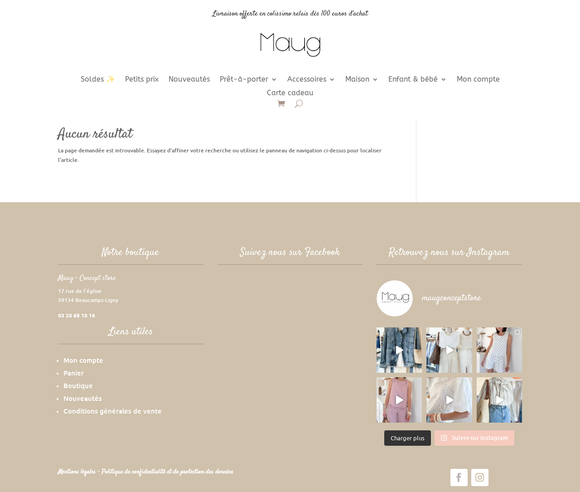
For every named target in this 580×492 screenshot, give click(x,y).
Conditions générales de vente (112, 410)
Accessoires (306, 79)
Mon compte (478, 79)
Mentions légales (77, 472)
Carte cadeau (290, 93)
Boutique (78, 385)
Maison (357, 79)
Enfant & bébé (413, 79)
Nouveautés (189, 79)
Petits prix (142, 79)
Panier (73, 372)
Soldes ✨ (98, 79)
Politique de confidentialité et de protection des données (167, 472)
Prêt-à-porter (244, 79)
